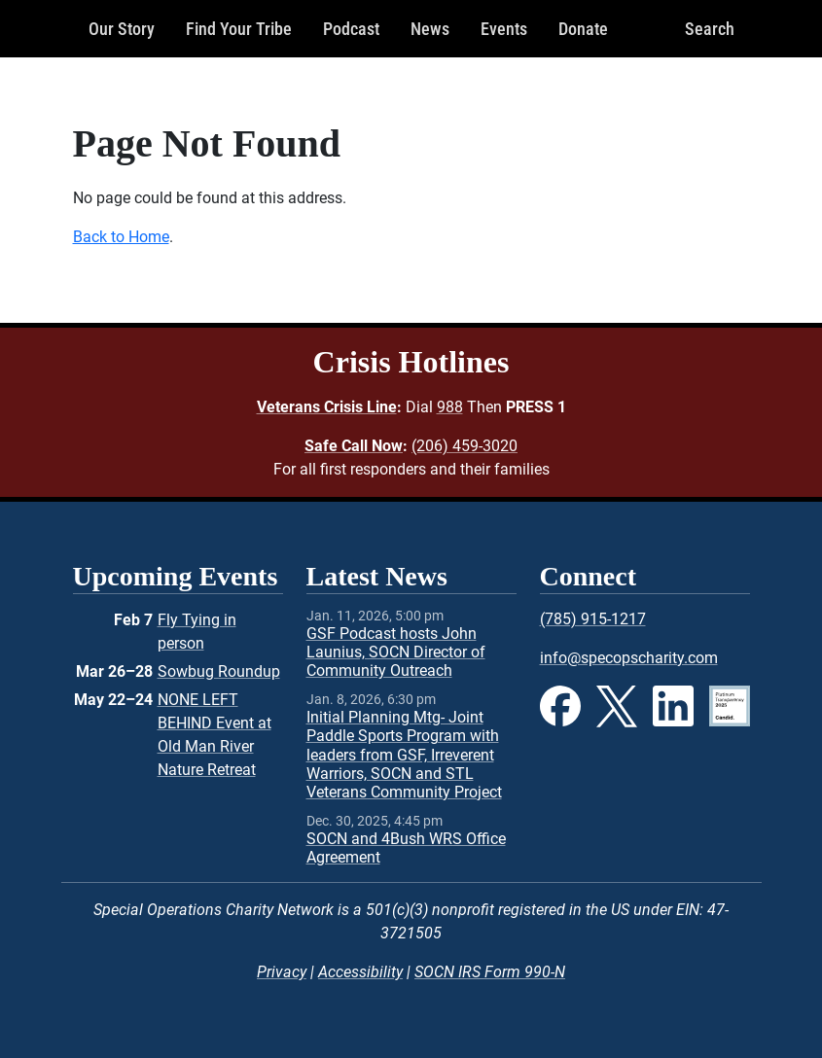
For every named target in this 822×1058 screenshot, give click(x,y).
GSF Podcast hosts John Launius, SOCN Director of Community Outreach (395, 652)
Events (504, 28)
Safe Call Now (353, 446)
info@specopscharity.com (629, 658)
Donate (583, 28)
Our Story (122, 28)
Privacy (281, 972)
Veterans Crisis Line (327, 407)
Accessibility (360, 972)
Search (709, 28)
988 (450, 407)
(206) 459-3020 (464, 446)
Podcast (351, 28)
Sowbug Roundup (219, 671)
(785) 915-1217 (593, 619)
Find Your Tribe (239, 28)
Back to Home (121, 237)
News (430, 28)
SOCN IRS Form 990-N (489, 972)
